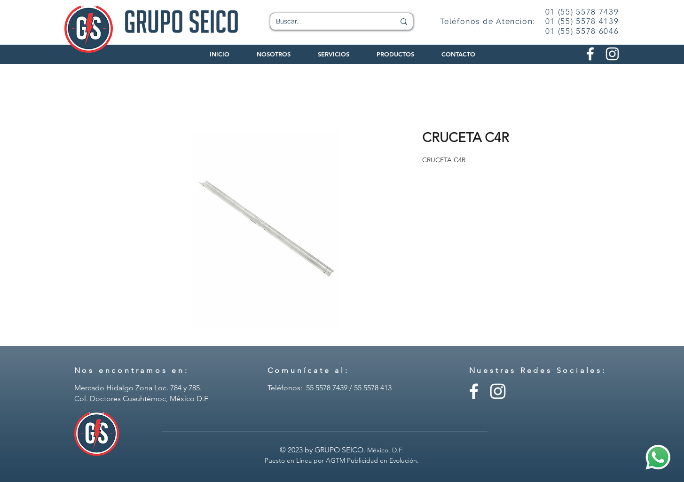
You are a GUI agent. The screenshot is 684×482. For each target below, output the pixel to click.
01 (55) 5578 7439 (582, 11)
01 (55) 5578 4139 (582, 21)
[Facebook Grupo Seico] (590, 54)
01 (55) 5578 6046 (582, 31)
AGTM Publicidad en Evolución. (372, 460)
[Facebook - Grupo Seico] (474, 391)
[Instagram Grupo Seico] (612, 54)
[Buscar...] (328, 21)
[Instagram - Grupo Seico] (497, 391)
